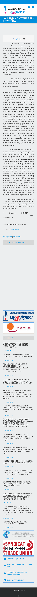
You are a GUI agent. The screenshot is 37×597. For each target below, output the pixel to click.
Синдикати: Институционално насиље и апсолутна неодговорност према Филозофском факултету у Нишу (18, 429)
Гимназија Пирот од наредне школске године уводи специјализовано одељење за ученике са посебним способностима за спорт (15, 360)
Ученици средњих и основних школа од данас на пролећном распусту (18, 454)
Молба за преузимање (14, 572)
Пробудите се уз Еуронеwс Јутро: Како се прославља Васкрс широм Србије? (18, 348)
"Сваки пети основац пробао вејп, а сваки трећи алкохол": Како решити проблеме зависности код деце (17, 464)
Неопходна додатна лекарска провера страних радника (15, 515)
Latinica (17, 237)
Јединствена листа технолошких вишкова (18, 558)
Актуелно (12, 229)
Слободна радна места (14, 551)
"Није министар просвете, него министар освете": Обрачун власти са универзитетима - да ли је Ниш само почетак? (18, 401)
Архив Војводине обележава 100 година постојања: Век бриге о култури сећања (15, 337)
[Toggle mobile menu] (33, 7)
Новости (17, 229)
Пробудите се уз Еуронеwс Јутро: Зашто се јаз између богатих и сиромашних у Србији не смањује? (17, 373)
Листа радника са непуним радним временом (15, 566)
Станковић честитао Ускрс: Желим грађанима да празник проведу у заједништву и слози (17, 476)
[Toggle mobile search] (29, 7)
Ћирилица (7, 237)
